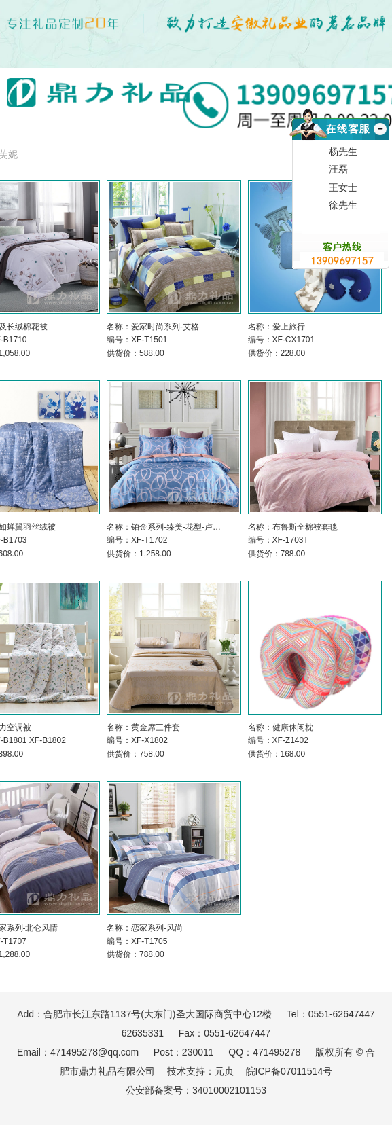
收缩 (378, 145)
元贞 (224, 1071)
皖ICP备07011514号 (289, 1071)
